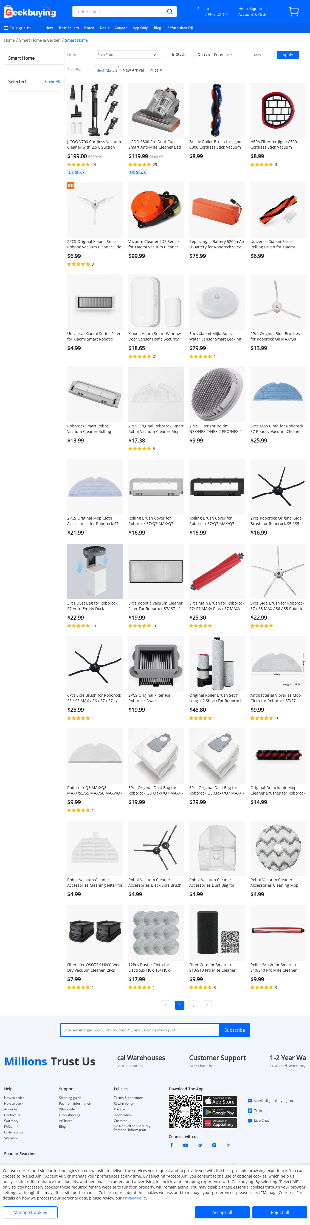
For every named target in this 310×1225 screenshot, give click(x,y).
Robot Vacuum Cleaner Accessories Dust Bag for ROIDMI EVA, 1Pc (212, 882)
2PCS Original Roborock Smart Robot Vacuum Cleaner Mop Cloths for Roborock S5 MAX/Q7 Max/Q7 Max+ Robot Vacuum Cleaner (156, 428)
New (49, 27)
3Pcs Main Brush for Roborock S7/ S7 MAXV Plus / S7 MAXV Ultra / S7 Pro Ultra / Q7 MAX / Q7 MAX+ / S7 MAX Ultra (216, 605)
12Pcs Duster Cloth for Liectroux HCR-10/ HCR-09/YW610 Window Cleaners (154, 967)
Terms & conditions (128, 1098)
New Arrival (133, 70)
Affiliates (65, 1121)
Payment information (75, 1103)
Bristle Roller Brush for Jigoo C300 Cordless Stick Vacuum (215, 144)
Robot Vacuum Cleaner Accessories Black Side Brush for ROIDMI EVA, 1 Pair (155, 882)
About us (11, 1109)
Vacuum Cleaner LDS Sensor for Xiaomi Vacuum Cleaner (154, 244)
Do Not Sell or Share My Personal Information (132, 1128)
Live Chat (258, 1120)
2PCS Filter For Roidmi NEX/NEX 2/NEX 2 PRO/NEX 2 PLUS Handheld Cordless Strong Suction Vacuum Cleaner (215, 428)
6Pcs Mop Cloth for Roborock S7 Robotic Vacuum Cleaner (276, 428)
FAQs (8, 1126)
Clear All (52, 81)
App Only (140, 27)
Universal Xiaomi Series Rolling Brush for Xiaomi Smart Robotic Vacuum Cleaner (272, 244)
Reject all (280, 1212)
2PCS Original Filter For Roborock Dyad (149, 698)
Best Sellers (69, 27)
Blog (157, 27)
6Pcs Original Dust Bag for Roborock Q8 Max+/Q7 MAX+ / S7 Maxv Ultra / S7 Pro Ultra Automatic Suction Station (216, 790)
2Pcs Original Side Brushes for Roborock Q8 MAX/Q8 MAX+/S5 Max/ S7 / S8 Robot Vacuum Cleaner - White (276, 336)
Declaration (123, 1115)
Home (9, 40)
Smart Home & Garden (40, 40)
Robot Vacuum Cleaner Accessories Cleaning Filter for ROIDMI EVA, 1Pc (95, 882)
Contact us (12, 1115)
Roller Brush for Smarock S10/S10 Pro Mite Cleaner (273, 967)
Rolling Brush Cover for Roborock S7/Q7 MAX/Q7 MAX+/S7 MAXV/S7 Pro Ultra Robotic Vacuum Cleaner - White (153, 520)
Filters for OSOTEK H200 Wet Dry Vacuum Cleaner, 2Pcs (93, 967)
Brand (89, 27)
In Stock (175, 54)
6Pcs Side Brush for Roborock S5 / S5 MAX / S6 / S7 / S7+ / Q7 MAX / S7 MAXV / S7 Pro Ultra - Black (94, 698)
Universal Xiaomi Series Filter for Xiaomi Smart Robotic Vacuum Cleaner (94, 336)
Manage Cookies (30, 1212)
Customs (120, 1121)
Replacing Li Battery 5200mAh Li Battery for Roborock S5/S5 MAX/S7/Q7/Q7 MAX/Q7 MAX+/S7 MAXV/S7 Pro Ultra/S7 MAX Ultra (216, 244)
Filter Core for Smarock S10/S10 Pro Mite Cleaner (212, 967)
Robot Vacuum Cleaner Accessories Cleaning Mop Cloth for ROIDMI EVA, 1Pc (274, 882)
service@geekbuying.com (271, 1101)
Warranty (11, 1121)
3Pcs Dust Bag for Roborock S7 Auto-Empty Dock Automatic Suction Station (92, 605)
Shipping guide (70, 1098)
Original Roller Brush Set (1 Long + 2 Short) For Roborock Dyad (215, 698)
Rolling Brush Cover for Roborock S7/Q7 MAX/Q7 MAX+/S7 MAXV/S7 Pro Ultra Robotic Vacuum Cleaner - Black (214, 520)
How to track (13, 1103)
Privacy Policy (135, 1198)
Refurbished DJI (180, 27)
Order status (13, 1132)
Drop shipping (69, 1115)
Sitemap (10, 1138)
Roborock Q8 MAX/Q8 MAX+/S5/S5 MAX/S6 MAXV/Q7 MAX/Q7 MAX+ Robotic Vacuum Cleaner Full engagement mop (94, 790)
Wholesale (67, 1109)
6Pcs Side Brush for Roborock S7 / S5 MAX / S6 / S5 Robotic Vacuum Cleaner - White (277, 605)
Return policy (124, 1103)
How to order (14, 1098)
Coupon (121, 27)
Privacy (119, 1109)
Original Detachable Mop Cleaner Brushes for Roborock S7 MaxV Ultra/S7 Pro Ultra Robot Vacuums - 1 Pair (277, 790)
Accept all (222, 1212)
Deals (104, 27)
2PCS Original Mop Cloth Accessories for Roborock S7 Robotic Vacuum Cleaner (93, 520)
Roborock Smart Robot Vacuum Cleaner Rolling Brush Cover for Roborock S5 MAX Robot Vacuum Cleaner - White (94, 428)
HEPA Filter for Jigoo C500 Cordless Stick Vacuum (273, 144)
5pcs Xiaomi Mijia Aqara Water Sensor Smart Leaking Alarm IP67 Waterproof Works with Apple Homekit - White (216, 336)
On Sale (201, 54)
